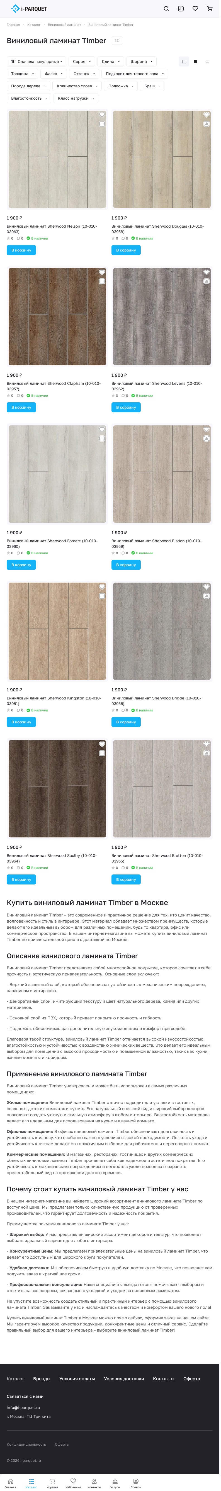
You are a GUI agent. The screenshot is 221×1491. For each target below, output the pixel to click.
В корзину (21, 250)
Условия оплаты (77, 1378)
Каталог (15, 1378)
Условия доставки (124, 1378)
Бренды (41, 1378)
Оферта (191, 1378)
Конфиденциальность (26, 1444)
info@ (12, 1407)
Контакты (163, 1378)
